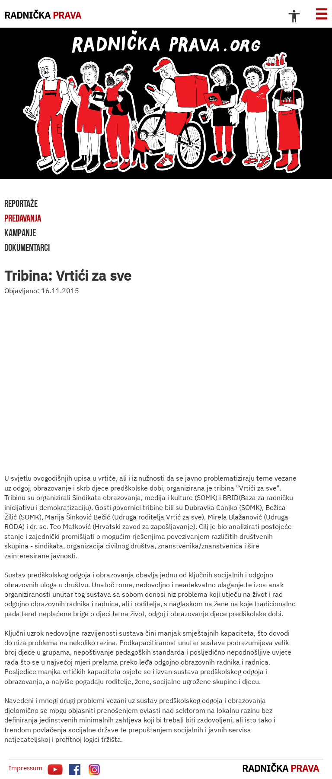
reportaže (21, 203)
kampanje (20, 233)
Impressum (25, 768)
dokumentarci (27, 247)
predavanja (22, 218)
